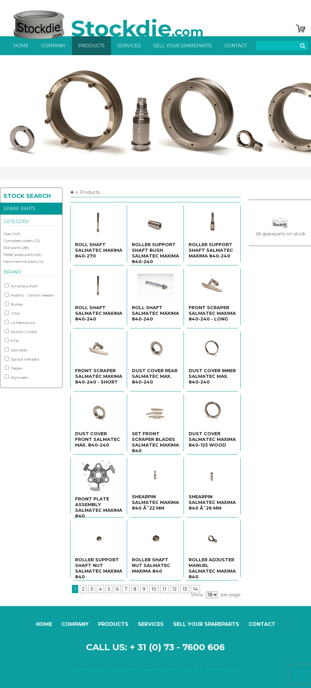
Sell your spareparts (182, 46)
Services (129, 46)
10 (153, 589)
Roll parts (12, 247)
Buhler (14, 304)
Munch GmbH (21, 331)
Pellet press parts (18, 254)
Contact (236, 46)
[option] (155, 111)
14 (195, 589)
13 (185, 589)
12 (174, 589)
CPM (12, 313)
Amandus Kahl (21, 285)
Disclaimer (189, 669)
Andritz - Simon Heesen (29, 295)
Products (91, 46)
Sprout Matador (22, 358)
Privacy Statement (223, 669)
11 (164, 589)
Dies (7, 233)
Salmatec (16, 349)
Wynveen (16, 377)
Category (16, 221)
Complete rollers (18, 240)
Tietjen (14, 368)
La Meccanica (20, 322)
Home (21, 46)
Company (53, 46)
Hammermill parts (20, 261)
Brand (12, 272)
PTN (12, 340)
